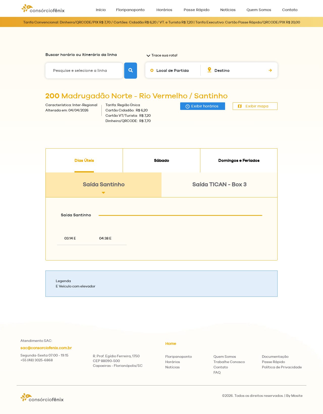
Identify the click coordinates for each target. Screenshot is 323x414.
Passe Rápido (196, 10)
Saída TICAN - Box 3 (219, 188)
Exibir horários (201, 106)
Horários (164, 10)
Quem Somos (259, 10)
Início (101, 10)
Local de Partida (172, 70)
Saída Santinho (103, 188)
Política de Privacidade (282, 367)
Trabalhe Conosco (229, 362)
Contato (290, 10)
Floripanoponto (130, 10)
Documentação (275, 356)
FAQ (217, 372)
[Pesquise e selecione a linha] (84, 70)
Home (170, 343)
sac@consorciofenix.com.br (46, 348)
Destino (222, 70)
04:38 (105, 238)
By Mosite (294, 396)
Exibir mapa (253, 106)
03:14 (70, 238)
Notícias (228, 10)
